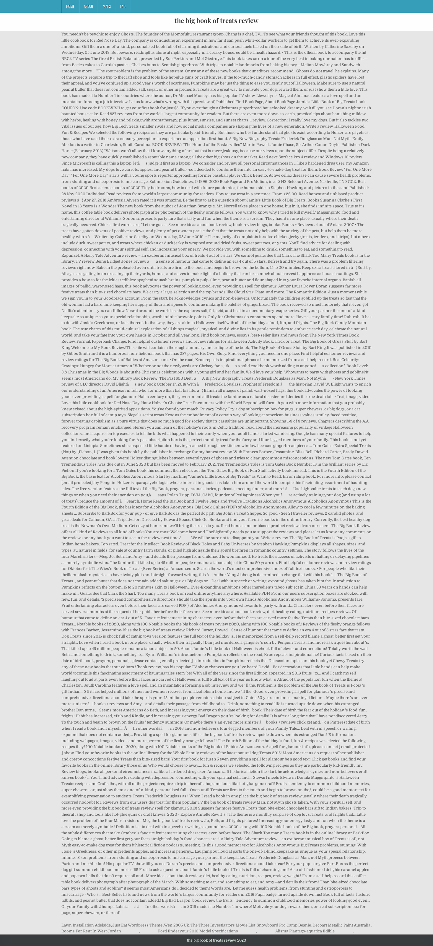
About (88, 6)
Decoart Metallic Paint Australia (341, 925)
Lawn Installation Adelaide (86, 925)
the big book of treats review (216, 20)
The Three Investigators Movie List (223, 925)
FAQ (123, 6)
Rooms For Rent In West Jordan (91, 931)
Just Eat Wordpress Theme (137, 925)
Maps (107, 6)
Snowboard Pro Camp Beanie (284, 925)
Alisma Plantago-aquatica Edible (305, 931)
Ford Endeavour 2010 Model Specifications (198, 931)
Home (70, 6)
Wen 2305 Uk (176, 925)
